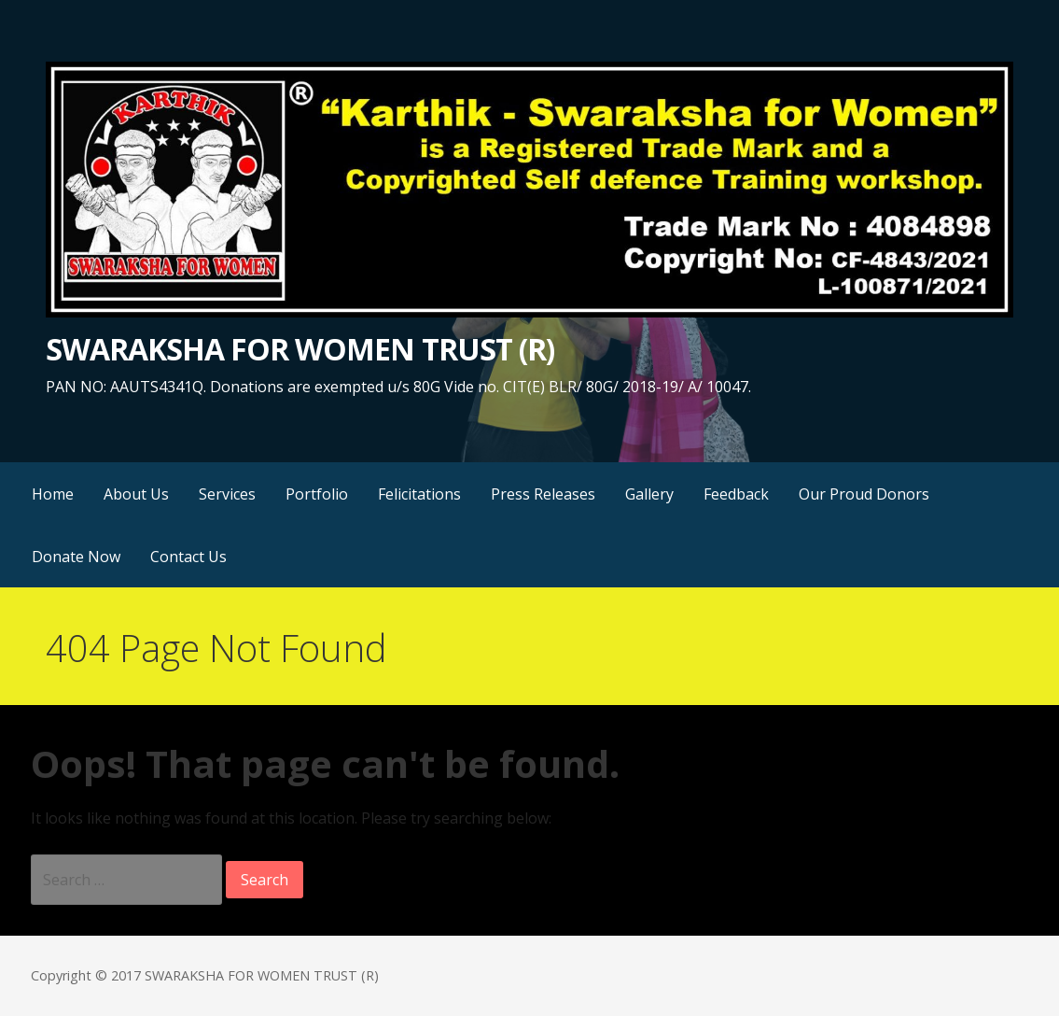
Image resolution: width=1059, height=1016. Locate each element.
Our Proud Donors (864, 494)
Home (53, 494)
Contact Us (188, 556)
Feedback (736, 494)
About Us (136, 494)
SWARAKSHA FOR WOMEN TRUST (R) (300, 349)
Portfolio (317, 494)
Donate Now (76, 556)
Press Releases (543, 494)
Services (227, 494)
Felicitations (419, 494)
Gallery (649, 494)
